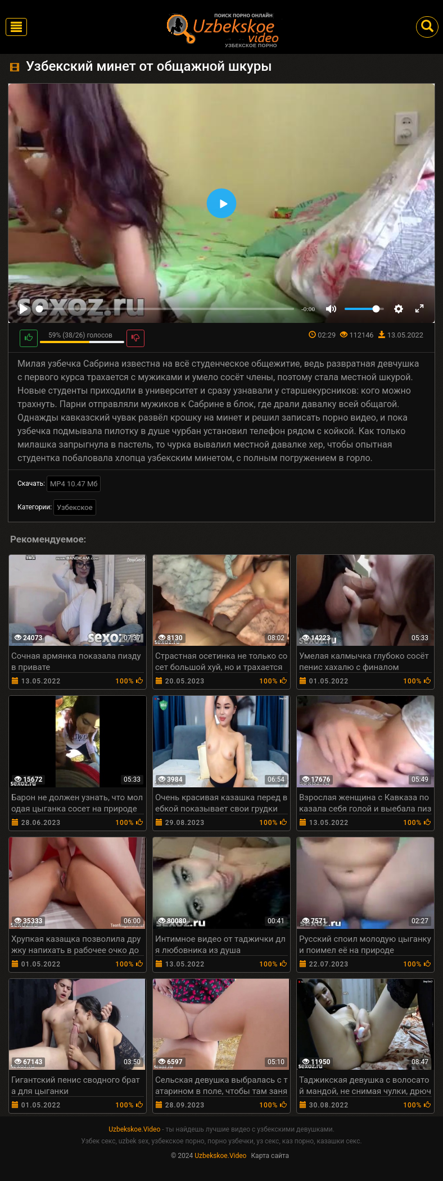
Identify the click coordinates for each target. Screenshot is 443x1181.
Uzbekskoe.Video (134, 1129)
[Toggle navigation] (16, 27)
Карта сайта (270, 1156)
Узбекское (75, 507)
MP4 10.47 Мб (74, 484)
